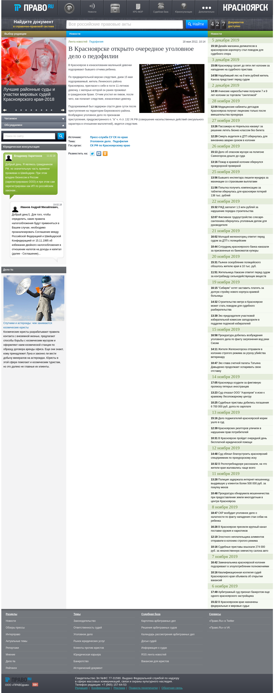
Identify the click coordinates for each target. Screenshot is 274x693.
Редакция (81, 688)
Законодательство (85, 620)
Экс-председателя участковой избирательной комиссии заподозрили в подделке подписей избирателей (235, 319)
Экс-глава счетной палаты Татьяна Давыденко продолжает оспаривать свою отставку (236, 367)
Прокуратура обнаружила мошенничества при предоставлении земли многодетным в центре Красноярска (240, 497)
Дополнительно (206, 12)
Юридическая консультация (21, 146)
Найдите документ (33, 23)
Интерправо (13, 634)
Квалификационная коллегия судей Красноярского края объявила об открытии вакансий (237, 576)
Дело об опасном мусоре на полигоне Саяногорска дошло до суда (237, 154)
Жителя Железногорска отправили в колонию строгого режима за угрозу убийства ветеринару (238, 353)
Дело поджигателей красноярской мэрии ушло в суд (239, 420)
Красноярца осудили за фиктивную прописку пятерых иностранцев (236, 384)
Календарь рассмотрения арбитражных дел (168, 634)
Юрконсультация (183, 12)
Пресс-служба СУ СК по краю (109, 137)
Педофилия (96, 41)
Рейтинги (11, 668)
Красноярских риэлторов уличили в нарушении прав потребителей (236, 430)
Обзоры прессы (15, 627)
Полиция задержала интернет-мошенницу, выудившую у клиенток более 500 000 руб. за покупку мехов (240, 483)
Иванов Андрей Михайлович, (39, 207)
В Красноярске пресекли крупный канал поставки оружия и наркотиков (239, 528)
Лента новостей (78, 41)
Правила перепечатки (143, 688)
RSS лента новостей (153, 654)
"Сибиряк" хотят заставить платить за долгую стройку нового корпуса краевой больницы (237, 291)
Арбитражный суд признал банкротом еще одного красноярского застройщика (240, 593)
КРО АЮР (138, 12)
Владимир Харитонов (28, 155)
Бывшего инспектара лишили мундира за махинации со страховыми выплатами (240, 179)
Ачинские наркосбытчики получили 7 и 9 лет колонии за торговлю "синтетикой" (239, 93)
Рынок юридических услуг (89, 641)
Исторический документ (88, 668)
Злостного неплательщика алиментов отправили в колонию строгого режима (237, 538)
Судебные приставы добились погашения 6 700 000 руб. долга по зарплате (240, 404)
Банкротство (81, 661)
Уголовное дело (100, 141)
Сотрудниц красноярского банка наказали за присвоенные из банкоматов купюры (240, 248)
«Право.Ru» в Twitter (221, 620)
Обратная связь (172, 688)
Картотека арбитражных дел (158, 620)
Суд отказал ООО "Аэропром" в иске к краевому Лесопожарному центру (238, 394)
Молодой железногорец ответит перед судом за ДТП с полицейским (238, 238)
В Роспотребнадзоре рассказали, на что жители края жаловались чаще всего (239, 465)
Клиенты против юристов (89, 647)
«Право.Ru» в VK (219, 627)
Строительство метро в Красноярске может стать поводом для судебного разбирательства (237, 305)
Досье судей (148, 641)
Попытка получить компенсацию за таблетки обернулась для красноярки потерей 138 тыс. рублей (239, 191)
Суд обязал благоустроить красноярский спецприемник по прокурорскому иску (239, 455)
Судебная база (160, 12)
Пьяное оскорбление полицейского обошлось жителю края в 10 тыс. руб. (236, 264)
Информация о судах (154, 647)
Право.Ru (33, 7)
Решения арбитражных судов (159, 627)
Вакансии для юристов (155, 661)
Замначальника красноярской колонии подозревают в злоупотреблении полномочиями (240, 564)
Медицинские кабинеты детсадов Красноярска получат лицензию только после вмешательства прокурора (238, 110)
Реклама (119, 688)
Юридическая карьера (87, 654)
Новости (92, 12)
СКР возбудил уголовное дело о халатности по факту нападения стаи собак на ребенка (239, 516)
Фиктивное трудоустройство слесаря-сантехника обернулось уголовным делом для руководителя (239, 221)
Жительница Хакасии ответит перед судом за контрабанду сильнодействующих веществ (240, 274)
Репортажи (12, 647)
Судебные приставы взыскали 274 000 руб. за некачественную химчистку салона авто (239, 548)
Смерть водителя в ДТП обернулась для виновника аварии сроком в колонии (239, 138)
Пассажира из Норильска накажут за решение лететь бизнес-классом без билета (237, 128)
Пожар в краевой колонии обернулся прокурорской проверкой (237, 163)
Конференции (100, 688)
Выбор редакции (16, 33)
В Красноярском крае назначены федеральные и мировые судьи (234, 603)
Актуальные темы (16, 641)
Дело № (8, 269)
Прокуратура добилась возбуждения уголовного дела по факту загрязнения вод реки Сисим (240, 339)
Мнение (10, 654)
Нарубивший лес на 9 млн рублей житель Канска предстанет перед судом (240, 77)
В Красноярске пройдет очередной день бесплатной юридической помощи (239, 440)
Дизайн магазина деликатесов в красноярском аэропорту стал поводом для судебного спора (237, 50)
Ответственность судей (88, 627)
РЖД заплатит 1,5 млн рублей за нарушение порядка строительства (234, 209)
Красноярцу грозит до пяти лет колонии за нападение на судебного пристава (240, 67)
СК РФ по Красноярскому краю (110, 145)
